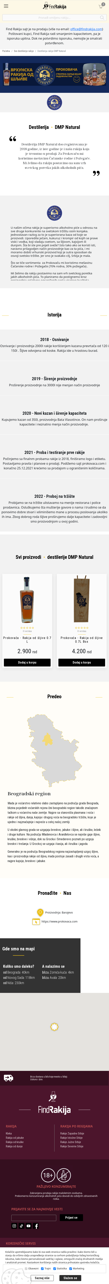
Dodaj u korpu (27, 662)
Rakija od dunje (14, 1146)
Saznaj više (42, 1278)
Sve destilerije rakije (24, 51)
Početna (6, 51)
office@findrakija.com (86, 29)
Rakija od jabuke (15, 1137)
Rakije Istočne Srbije (71, 1137)
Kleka (9, 1133)
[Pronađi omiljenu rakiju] (54, 17)
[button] (54, 1027)
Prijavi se (71, 1217)
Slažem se (70, 1278)
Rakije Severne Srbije (71, 1146)
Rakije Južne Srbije (70, 1142)
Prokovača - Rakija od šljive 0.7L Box (82, 639)
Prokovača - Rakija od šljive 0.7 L (27, 639)
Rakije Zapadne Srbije (72, 1133)
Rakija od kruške (15, 1142)
